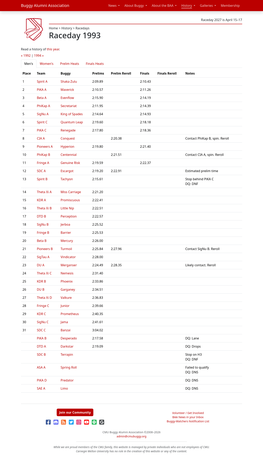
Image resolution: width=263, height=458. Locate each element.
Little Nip (67, 208)
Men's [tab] (28, 63)
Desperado (69, 338)
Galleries (206, 5)
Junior (65, 306)
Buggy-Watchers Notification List (188, 421)
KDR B (41, 281)
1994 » (39, 55)
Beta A (42, 98)
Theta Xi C (44, 273)
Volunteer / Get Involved (188, 413)
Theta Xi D (44, 297)
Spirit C (42, 122)
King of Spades (72, 114)
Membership (230, 5)
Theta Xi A (44, 192)
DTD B (41, 216)
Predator (67, 380)
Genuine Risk (70, 163)
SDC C (41, 330)
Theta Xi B (44, 208)
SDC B (41, 354)
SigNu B (43, 224)
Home (53, 28)
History (186, 5)
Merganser (69, 265)
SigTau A (43, 257)
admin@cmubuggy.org (131, 436)
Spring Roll (69, 367)
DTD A (41, 346)
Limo (64, 388)
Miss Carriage (71, 192)
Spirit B (42, 179)
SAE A (41, 388)
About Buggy (134, 5)
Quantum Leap (72, 122)
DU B (40, 289)
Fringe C (43, 306)
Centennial (69, 154)
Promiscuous (70, 200)
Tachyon (67, 179)
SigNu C (43, 322)
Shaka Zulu (69, 81)
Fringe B (43, 232)
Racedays (82, 28)
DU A (40, 265)
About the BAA (162, 5)
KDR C (41, 314)
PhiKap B (43, 154)
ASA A (41, 367)
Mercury (67, 241)
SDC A (41, 171)
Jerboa (65, 224)
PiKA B (42, 338)
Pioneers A (45, 146)
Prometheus (70, 314)
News (112, 5)
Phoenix (67, 281)
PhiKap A (43, 106)
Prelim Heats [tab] (69, 63)
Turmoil (66, 249)
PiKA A (41, 89)
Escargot (67, 171)
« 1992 (26, 55)
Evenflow (67, 98)
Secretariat (69, 106)
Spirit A (42, 81)
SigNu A (43, 114)
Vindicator (68, 257)
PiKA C (41, 130)
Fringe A (43, 163)
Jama (64, 322)
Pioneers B (45, 249)
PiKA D (42, 380)
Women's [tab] (47, 63)
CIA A (41, 138)
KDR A (41, 200)
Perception (69, 216)
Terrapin (67, 354)
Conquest (68, 138)
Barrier (66, 232)
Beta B (42, 241)
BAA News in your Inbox (188, 417)
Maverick (67, 89)
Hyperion (67, 146)
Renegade (68, 130)
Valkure (66, 297)
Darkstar (67, 346)
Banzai (66, 330)
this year (53, 49)
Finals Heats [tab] (95, 63)
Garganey (68, 289)
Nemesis (67, 273)
